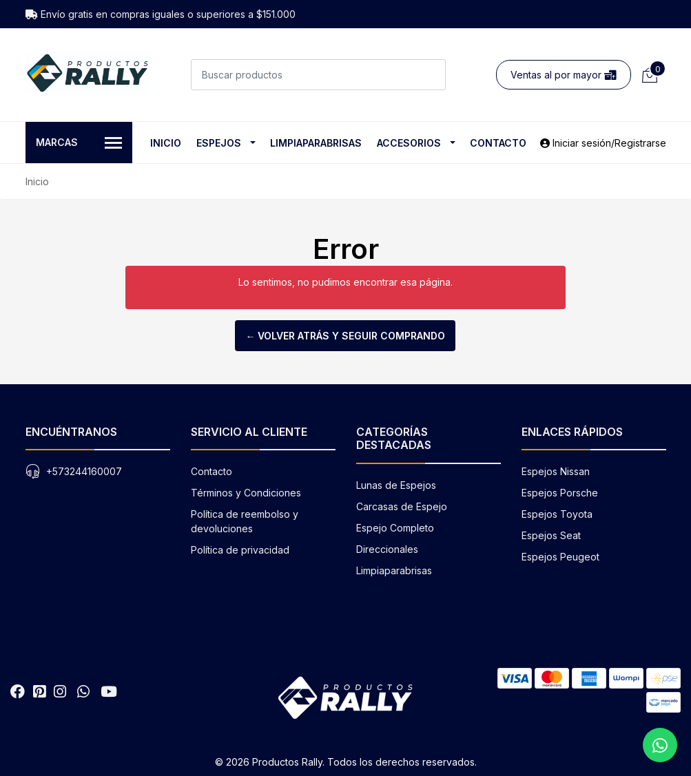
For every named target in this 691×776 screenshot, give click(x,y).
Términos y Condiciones (246, 493)
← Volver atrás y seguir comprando (345, 336)
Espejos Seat (551, 535)
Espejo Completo (395, 528)
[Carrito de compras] (648, 74)
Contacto (498, 143)
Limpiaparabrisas (316, 143)
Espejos (218, 143)
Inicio (165, 143)
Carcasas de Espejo (401, 506)
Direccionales (387, 549)
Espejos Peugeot (560, 557)
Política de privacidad (240, 550)
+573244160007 (84, 471)
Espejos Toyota (557, 514)
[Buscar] (430, 74)
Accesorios (409, 143)
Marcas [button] (79, 143)
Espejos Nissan (556, 471)
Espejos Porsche (560, 493)
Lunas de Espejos (396, 485)
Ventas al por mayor (563, 75)
